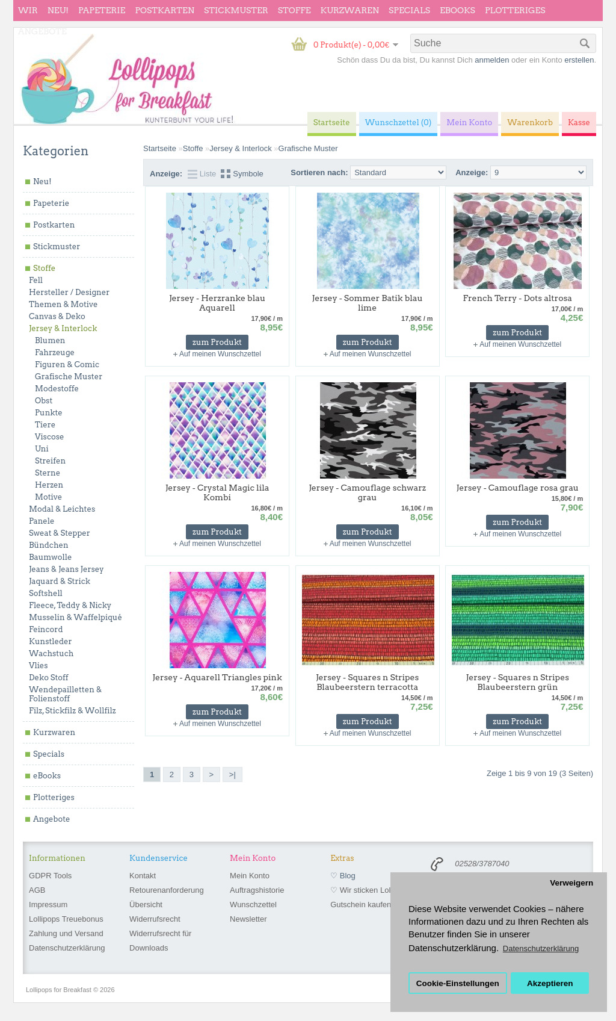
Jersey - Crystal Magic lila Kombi (217, 492)
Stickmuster (236, 10)
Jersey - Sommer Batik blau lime (367, 302)
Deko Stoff (49, 677)
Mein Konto (250, 875)
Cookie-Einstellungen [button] (457, 983)
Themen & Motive (63, 304)
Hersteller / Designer (69, 292)
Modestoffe (57, 388)
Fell (36, 280)
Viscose (49, 436)
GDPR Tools (50, 875)
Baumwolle (50, 557)
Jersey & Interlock (63, 328)
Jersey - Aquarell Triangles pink (217, 677)
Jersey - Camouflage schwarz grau (367, 492)
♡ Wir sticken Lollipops (370, 890)
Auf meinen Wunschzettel (220, 354)
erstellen (579, 59)
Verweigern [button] (571, 882)
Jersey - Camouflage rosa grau (517, 487)
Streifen (50, 460)
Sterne (47, 472)
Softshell (46, 593)
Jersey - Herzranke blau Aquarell (217, 302)
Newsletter (248, 918)
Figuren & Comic (67, 364)
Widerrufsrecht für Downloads (160, 940)
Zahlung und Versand (66, 933)
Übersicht (145, 904)
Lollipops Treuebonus (66, 918)
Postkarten (164, 10)
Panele (42, 521)
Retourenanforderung (166, 890)
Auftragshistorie (257, 890)
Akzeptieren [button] (550, 983)
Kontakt (142, 875)
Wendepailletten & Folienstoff (65, 694)
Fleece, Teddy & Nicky (70, 605)
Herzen (49, 484)
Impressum (48, 904)
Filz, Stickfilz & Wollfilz (72, 710)
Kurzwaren (350, 10)
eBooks (457, 10)
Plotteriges (515, 10)
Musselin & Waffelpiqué (75, 617)
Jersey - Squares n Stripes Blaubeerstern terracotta (367, 682)
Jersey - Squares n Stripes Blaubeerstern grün (517, 682)
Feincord (46, 629)
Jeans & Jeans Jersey (66, 569)
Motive (48, 496)
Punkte (49, 412)
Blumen (50, 340)
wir (28, 10)
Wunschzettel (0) (398, 122)
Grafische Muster (68, 376)
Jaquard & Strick (59, 581)
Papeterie (101, 10)
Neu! (58, 10)
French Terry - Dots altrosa (517, 298)
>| (232, 774)
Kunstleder (50, 641)
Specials (409, 10)
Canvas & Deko (57, 316)
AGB (37, 890)
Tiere (45, 424)
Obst (43, 400)
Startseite (159, 148)
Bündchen (49, 545)
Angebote (42, 31)
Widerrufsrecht (154, 918)
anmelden (492, 59)
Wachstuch (51, 653)
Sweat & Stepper (59, 533)
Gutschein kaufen (360, 904)
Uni (42, 448)
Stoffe (294, 10)
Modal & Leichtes (62, 509)
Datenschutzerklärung (67, 947)
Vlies (38, 665)
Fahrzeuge (55, 352)
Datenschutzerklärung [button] (541, 948)
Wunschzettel (253, 904)
